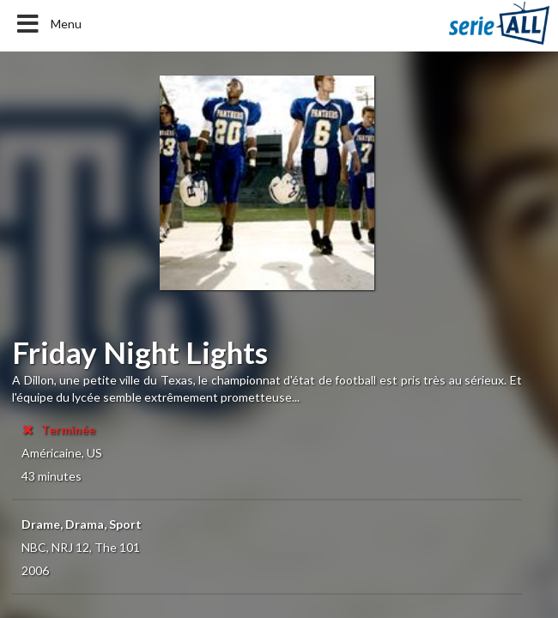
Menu (48, 24)
